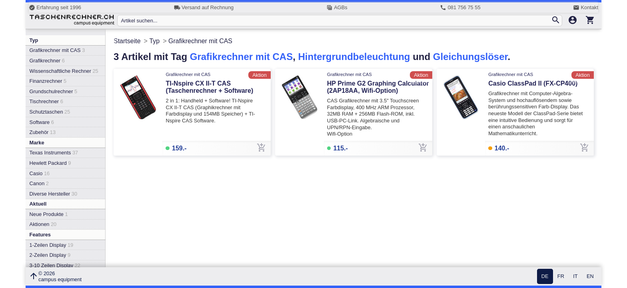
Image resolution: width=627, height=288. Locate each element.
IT (575, 277)
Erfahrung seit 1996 (55, 7)
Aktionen (43, 224)
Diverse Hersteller (53, 194)
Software (42, 122)
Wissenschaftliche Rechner (64, 71)
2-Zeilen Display (50, 255)
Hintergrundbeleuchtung (354, 56)
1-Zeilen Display (52, 245)
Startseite (127, 41)
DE (545, 277)
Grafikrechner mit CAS (57, 50)
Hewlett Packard (50, 163)
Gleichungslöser (470, 56)
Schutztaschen (50, 112)
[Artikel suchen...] (336, 20)
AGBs (336, 7)
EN (590, 277)
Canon (39, 183)
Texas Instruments (54, 153)
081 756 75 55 (460, 7)
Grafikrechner (47, 61)
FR (560, 277)
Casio (40, 173)
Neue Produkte (49, 214)
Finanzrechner (48, 81)
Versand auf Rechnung (204, 7)
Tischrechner (46, 101)
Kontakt (585, 7)
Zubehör (43, 132)
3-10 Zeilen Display (55, 265)
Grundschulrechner (54, 91)
